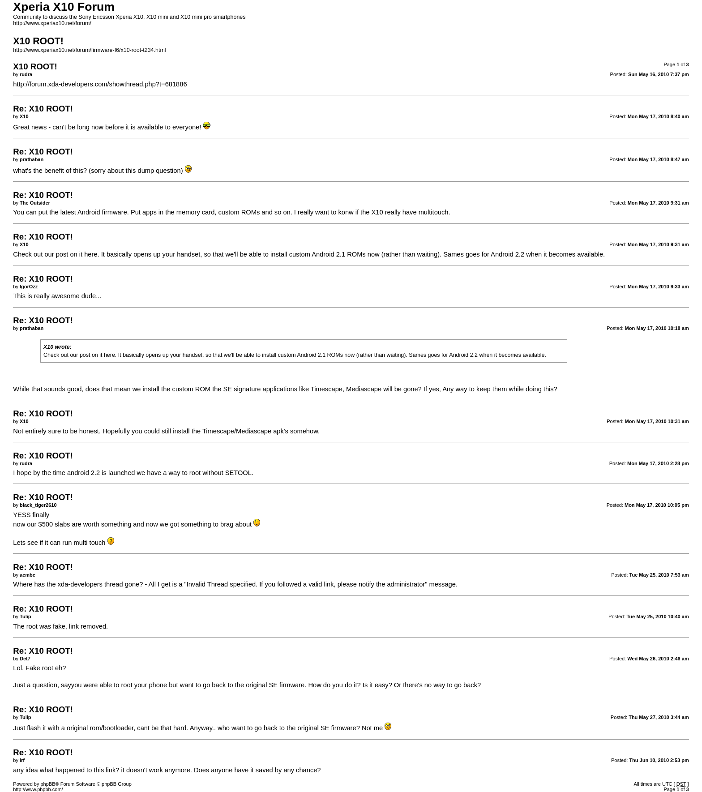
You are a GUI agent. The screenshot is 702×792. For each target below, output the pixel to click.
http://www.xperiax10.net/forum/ (52, 23)
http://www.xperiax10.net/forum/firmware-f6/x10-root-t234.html (89, 50)
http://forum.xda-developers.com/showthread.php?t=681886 (100, 84)
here (90, 254)
